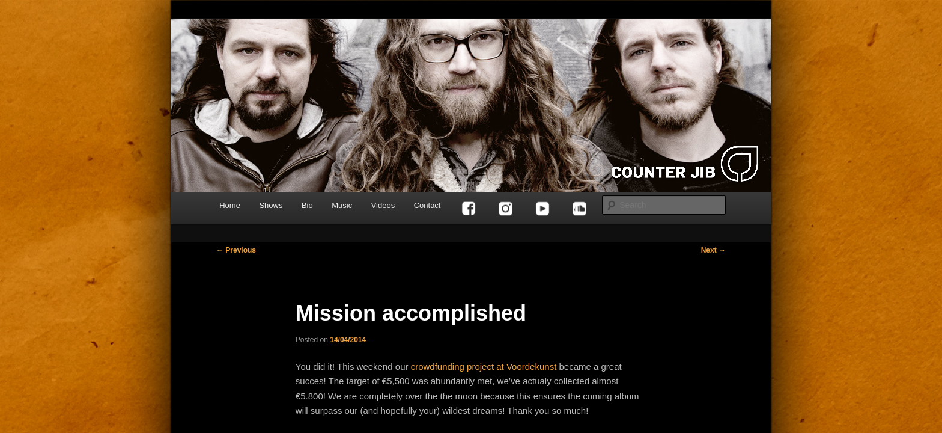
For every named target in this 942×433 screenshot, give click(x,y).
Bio (307, 205)
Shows (270, 205)
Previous (236, 250)
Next (713, 250)
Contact (427, 205)
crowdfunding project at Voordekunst (484, 366)
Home (229, 205)
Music (342, 205)
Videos (383, 205)
